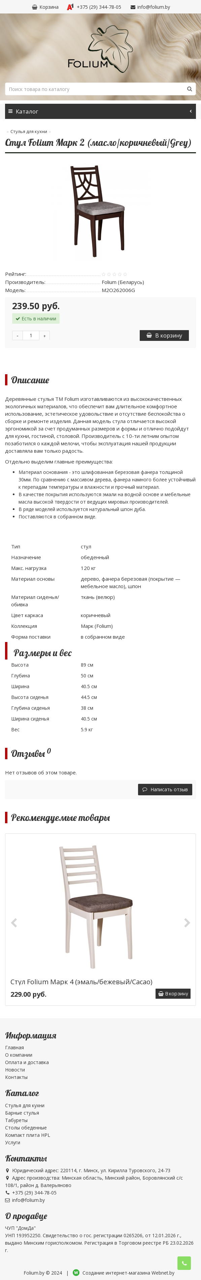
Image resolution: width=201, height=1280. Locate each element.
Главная (14, 1047)
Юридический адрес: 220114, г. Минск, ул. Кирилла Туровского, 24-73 (87, 1170)
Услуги (12, 1142)
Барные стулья (22, 1113)
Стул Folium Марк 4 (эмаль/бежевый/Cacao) (81, 981)
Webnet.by (163, 1273)
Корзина (45, 7)
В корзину (164, 335)
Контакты (16, 1077)
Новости (15, 1069)
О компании (18, 1055)
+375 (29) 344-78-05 (94, 6)
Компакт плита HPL (27, 1135)
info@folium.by (149, 7)
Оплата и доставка (27, 1062)
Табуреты (16, 1120)
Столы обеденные (26, 1127)
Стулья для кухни (28, 131)
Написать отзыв (165, 789)
